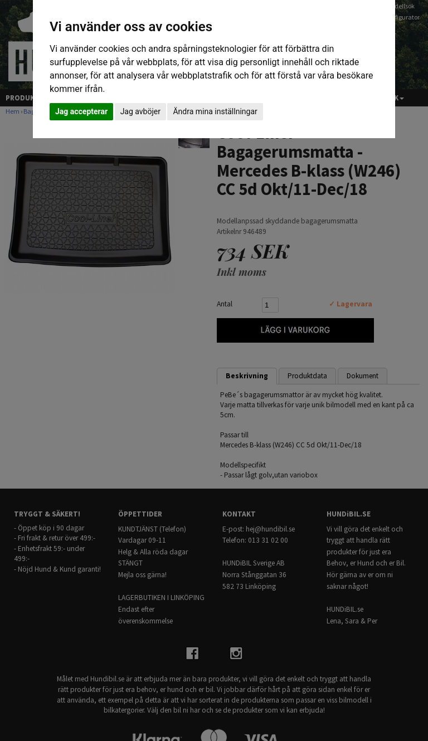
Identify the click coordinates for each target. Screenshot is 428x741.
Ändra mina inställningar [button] (215, 111)
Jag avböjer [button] (140, 111)
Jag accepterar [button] (81, 111)
